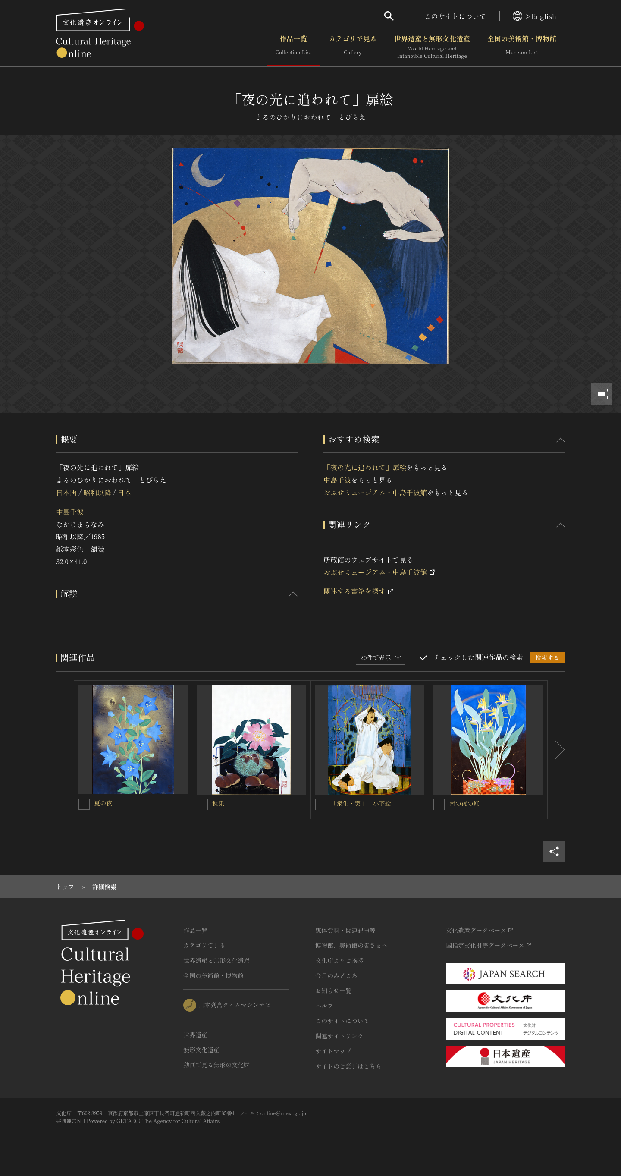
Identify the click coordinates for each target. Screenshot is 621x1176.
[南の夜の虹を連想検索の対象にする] (439, 804)
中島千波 (70, 511)
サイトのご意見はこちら (348, 1066)
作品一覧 (293, 47)
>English (534, 16)
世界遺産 (195, 1034)
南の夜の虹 (464, 803)
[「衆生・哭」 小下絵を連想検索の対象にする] (320, 804)
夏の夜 (103, 803)
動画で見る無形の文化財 (216, 1064)
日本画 (66, 492)
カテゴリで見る (353, 47)
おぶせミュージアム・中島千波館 (375, 492)
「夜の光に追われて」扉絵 (364, 467)
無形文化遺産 (201, 1049)
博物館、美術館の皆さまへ (351, 945)
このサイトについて (455, 16)
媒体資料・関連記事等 (345, 930)
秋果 (218, 803)
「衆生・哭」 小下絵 (361, 803)
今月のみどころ (336, 975)
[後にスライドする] (556, 749)
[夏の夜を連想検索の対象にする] (84, 804)
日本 (125, 492)
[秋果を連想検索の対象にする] (202, 804)
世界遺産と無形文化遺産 (432, 47)
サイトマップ (333, 1051)
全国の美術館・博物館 (521, 47)
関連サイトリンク (339, 1035)
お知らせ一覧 (333, 990)
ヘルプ (324, 1005)
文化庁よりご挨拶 (339, 960)
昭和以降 (97, 492)
